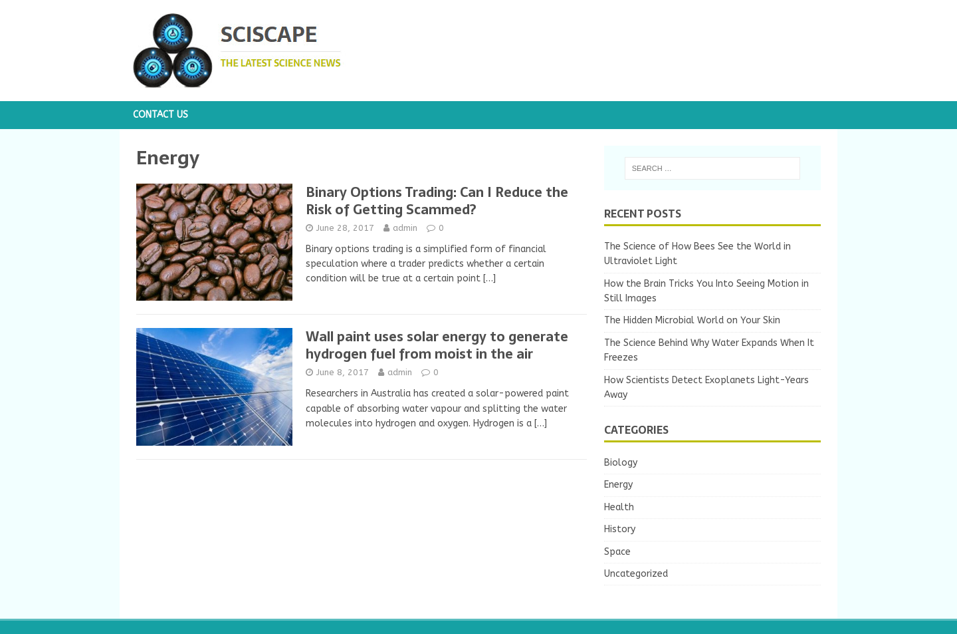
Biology (620, 462)
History (619, 529)
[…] (489, 278)
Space (617, 551)
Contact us (160, 114)
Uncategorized (636, 573)
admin (405, 228)
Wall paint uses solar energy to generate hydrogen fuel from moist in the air (437, 345)
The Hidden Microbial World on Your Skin (692, 320)
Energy (618, 484)
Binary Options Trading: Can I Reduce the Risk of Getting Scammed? (437, 201)
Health (619, 507)
